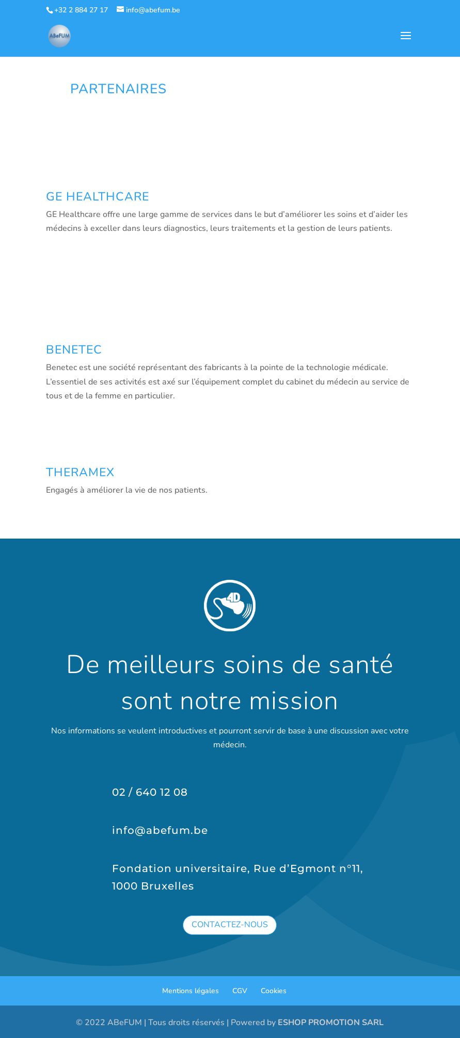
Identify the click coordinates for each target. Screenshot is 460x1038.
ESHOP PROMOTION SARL (331, 1022)
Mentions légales (190, 991)
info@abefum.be (160, 830)
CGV (239, 991)
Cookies (274, 991)
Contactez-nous (230, 924)
